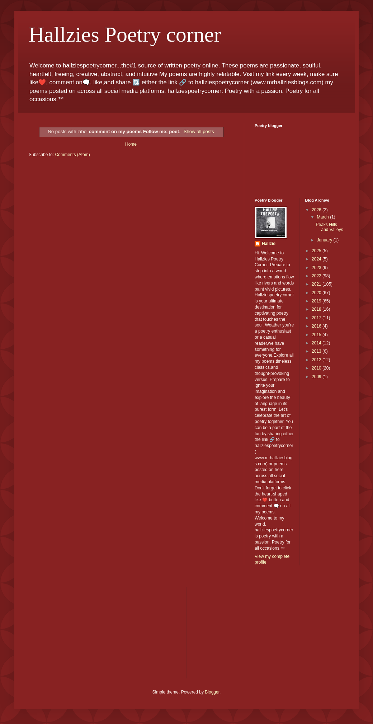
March (323, 217)
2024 (317, 259)
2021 (317, 284)
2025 (317, 250)
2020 (317, 292)
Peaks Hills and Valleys (329, 227)
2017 (317, 317)
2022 (317, 275)
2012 (317, 359)
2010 (317, 368)
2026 (317, 209)
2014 (317, 342)
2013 (317, 351)
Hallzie (268, 243)
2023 (317, 267)
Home (131, 144)
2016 (317, 326)
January (325, 240)
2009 (317, 376)
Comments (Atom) (72, 154)
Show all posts (199, 131)
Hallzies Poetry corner (125, 34)
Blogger (212, 692)
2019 (317, 301)
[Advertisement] (82, 632)
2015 (317, 334)
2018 (317, 309)
